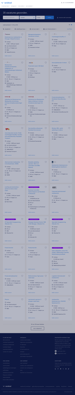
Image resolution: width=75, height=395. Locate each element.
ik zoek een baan (6, 6)
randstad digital (7, 347)
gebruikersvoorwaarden (38, 386)
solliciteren (5, 370)
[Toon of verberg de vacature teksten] (70, 25)
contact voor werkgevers (26, 367)
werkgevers (14, 6)
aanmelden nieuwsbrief (26, 356)
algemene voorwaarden (26, 342)
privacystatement (50, 386)
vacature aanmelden (25, 340)
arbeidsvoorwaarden (8, 372)
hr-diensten (23, 344)
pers (21, 370)
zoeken (49, 17)
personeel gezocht (25, 354)
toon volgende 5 (37, 328)
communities (6, 365)
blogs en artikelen (7, 375)
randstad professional (8, 344)
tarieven (22, 351)
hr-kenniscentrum (24, 349)
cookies (58, 386)
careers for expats (7, 351)
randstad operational (8, 342)
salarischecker (6, 377)
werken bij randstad (25, 386)
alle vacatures (6, 340)
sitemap (70, 386)
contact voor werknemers (26, 365)
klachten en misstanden (26, 372)
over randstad (29, 6)
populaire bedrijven (8, 349)
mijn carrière (21, 6)
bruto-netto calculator (8, 379)
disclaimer (64, 386)
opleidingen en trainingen (9, 367)
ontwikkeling (6, 363)
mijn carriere (6, 360)
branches (22, 347)
